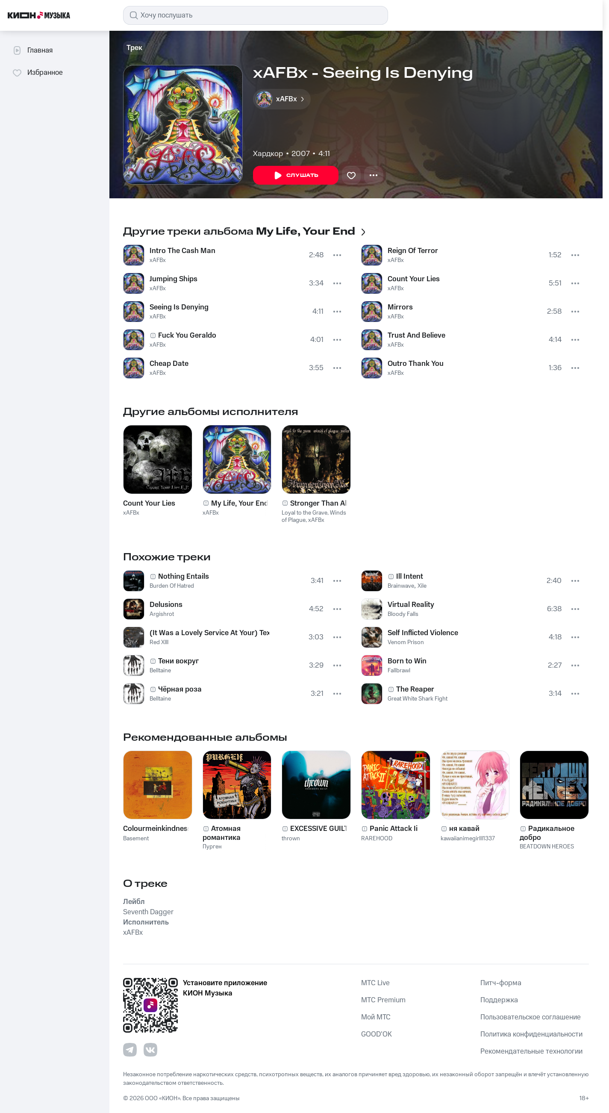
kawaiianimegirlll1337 (468, 838)
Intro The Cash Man (182, 251)
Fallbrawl (399, 670)
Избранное (37, 73)
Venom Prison (406, 642)
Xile (422, 586)
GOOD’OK (376, 1034)
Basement (136, 838)
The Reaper (415, 689)
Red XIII (159, 642)
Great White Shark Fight (417, 699)
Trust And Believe (416, 335)
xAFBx (158, 260)
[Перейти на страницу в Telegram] (130, 1050)
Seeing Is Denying (179, 307)
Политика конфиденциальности (531, 1034)
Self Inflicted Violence (423, 633)
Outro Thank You (416, 364)
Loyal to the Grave (304, 513)
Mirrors (400, 307)
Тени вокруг (178, 661)
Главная (32, 50)
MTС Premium (383, 1000)
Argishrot (162, 614)
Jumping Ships (173, 279)
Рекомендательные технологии (531, 1051)
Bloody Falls (403, 614)
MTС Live (375, 983)
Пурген (212, 846)
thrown (291, 838)
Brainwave (401, 586)
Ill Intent (409, 576)
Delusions (166, 605)
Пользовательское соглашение (530, 1017)
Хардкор (268, 154)
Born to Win (407, 661)
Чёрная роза (180, 689)
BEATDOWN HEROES (547, 846)
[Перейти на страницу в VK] (150, 1050)
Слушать (296, 176)
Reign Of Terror (413, 251)
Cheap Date (169, 364)
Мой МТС (376, 1017)
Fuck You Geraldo (187, 335)
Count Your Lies (414, 279)
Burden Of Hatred (172, 586)
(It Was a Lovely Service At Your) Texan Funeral (209, 633)
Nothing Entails (183, 576)
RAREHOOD (376, 838)
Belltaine (160, 670)
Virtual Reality (411, 605)
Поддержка (499, 1000)
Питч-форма (500, 983)
